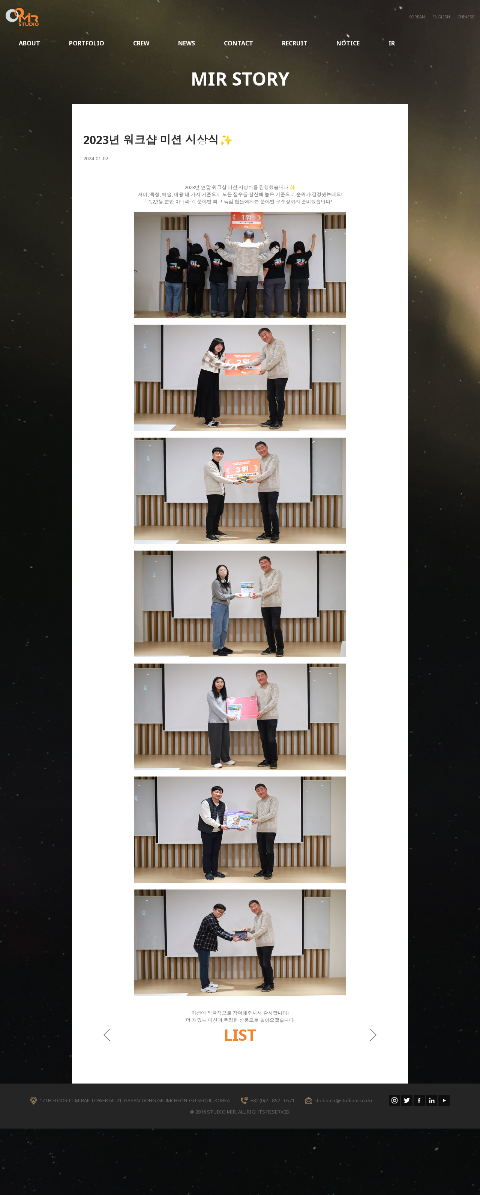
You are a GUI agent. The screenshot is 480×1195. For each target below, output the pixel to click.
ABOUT (29, 43)
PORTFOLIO (86, 43)
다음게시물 (373, 1034)
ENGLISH (441, 17)
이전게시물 (106, 1034)
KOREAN (416, 17)
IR (391, 43)
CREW (141, 43)
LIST (240, 1034)
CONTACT (238, 43)
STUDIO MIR (22, 17)
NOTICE (348, 43)
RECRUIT (295, 43)
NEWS (186, 43)
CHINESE (466, 17)
